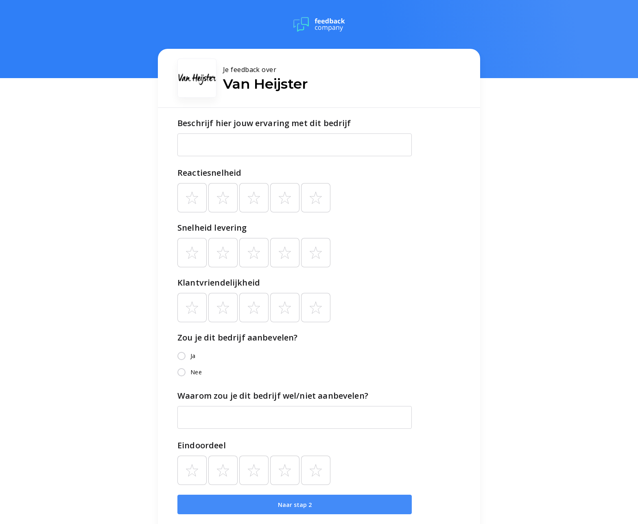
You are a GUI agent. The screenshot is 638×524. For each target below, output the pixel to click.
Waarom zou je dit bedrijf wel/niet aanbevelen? (272, 395)
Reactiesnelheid (209, 172)
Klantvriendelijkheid (218, 282)
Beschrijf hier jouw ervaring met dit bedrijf (264, 123)
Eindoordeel (201, 445)
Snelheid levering (212, 227)
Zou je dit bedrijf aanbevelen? (237, 337)
